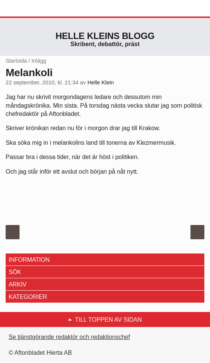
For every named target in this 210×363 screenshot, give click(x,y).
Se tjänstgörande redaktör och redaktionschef (69, 337)
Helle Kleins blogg (105, 36)
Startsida (16, 61)
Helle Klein (101, 83)
